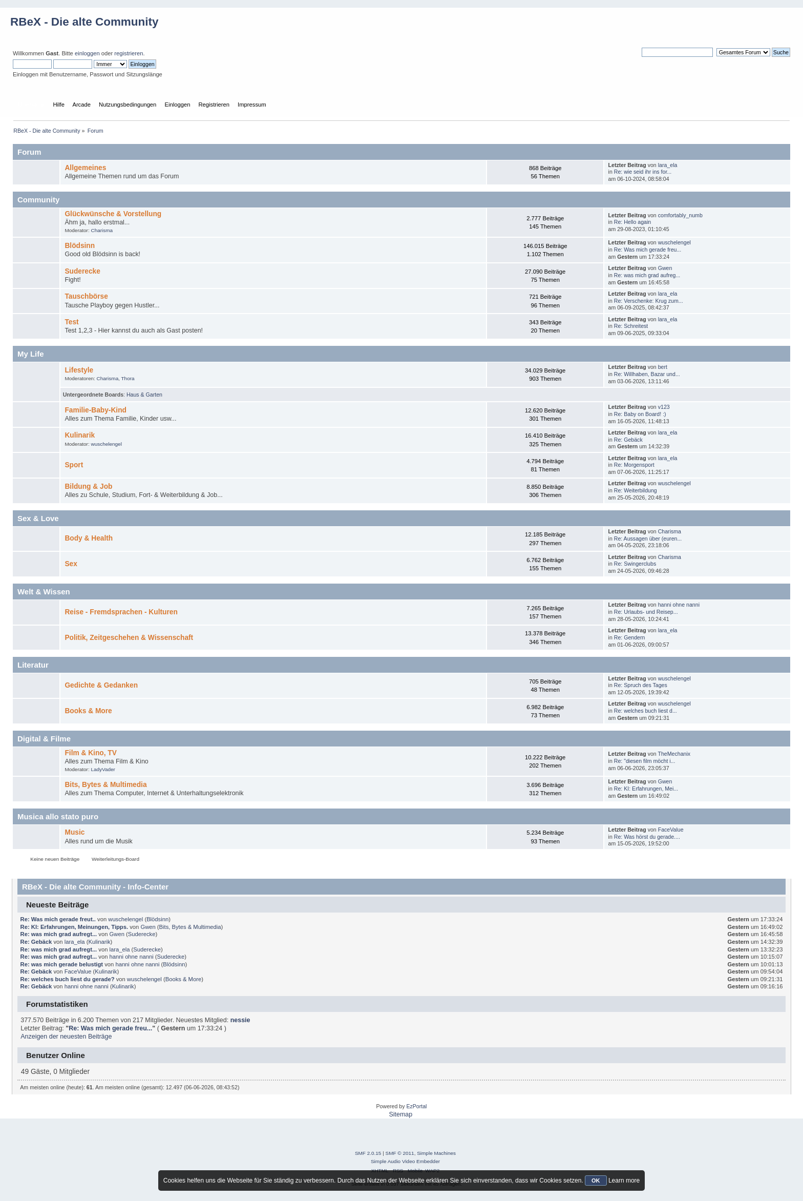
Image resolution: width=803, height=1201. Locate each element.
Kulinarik (80, 435)
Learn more (624, 1180)
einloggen (87, 53)
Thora (128, 378)
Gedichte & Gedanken (101, 685)
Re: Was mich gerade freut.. (58, 919)
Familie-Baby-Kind (95, 410)
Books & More (88, 711)
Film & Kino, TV (90, 753)
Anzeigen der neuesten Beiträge (66, 1036)
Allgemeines (85, 168)
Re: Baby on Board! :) (640, 414)
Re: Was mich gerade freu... (648, 249)
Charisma (102, 230)
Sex (71, 564)
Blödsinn (80, 246)
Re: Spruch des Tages (640, 685)
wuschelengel (674, 242)
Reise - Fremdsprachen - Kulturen (121, 612)
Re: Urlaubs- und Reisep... (646, 612)
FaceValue (671, 829)
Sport (74, 465)
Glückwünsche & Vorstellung (113, 214)
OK (595, 1180)
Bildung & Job (88, 486)
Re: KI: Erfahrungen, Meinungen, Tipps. (74, 927)
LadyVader (103, 769)
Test (71, 322)
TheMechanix (674, 754)
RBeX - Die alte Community (84, 21)
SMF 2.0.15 (368, 1153)
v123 (664, 407)
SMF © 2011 (400, 1153)
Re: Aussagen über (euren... (648, 538)
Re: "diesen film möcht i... (644, 761)
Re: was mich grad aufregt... (58, 934)
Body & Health (89, 538)
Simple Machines (436, 1153)
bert (662, 367)
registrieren (128, 53)
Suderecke (82, 271)
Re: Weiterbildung (635, 490)
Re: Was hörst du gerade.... (647, 837)
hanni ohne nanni (679, 605)
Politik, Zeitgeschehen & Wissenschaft (129, 637)
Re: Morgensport (634, 465)
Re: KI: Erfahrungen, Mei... (646, 788)
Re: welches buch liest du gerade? (67, 979)
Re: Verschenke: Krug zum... (648, 301)
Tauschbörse (86, 296)
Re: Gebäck (628, 440)
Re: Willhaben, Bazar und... (647, 374)
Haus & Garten (144, 394)
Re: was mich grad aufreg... (647, 275)
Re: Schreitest (631, 326)
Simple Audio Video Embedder (405, 1161)
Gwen (665, 268)
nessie (240, 1020)
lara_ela (668, 165)
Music (74, 832)
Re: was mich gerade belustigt (61, 964)
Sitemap (400, 1114)
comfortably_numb (680, 215)
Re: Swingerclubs (635, 564)
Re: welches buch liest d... (645, 711)
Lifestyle (79, 370)
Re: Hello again (632, 222)
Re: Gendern (629, 637)
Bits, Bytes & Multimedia (105, 785)
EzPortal (416, 1106)
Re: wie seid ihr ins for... (642, 172)
